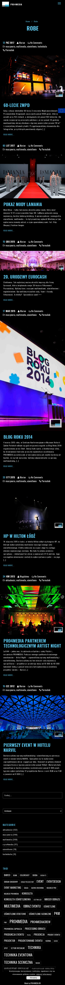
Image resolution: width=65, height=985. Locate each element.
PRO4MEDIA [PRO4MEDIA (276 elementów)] (19, 921)
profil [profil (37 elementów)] (29, 935)
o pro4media (8, 844)
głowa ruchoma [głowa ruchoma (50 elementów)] (37, 887)
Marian (22, 42)
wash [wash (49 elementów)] (38, 963)
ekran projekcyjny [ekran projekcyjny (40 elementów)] (27, 882)
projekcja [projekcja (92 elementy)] (39, 934)
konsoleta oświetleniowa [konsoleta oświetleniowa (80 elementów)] (17, 899)
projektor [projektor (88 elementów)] (9, 940)
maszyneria (10, 46)
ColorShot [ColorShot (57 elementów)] (25, 875)
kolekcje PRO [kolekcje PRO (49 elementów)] (51, 887)
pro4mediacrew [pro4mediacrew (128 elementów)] (40, 922)
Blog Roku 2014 (17, 437)
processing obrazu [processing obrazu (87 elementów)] (35, 928)
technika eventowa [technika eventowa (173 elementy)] (18, 954)
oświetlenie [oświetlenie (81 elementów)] (49, 906)
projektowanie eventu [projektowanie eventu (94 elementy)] (30, 941)
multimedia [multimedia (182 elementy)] (12, 905)
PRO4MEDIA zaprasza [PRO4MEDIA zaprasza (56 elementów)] (13, 928)
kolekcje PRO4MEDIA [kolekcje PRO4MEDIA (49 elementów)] (11, 893)
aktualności (10, 580)
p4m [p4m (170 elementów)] (57, 913)
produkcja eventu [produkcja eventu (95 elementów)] (14, 934)
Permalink (9, 50)
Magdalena (24, 576)
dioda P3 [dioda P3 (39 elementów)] (43, 875)
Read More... (8, 134)
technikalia (42, 46)
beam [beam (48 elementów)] (15, 875)
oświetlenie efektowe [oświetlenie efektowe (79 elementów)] (15, 914)
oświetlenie (32, 46)
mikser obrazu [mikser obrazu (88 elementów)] (52, 899)
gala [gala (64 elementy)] (26, 887)
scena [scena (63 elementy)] (48, 940)
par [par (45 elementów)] (5, 922)
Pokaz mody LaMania (22, 204)
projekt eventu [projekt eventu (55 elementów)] (54, 934)
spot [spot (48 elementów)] (6, 948)
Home (28, 21)
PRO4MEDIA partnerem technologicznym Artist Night (32, 643)
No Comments (36, 42)
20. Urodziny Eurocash (25, 277)
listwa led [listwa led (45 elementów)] (38, 899)
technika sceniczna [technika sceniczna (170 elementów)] (18, 962)
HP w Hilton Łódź (19, 536)
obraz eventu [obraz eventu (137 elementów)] (32, 906)
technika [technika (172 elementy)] (34, 947)
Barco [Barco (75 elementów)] (7, 875)
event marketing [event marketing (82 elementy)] (12, 887)
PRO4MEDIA (16, 4)
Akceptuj (33, 978)
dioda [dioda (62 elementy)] (35, 875)
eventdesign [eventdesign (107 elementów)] (54, 881)
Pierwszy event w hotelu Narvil (26, 747)
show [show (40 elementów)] (56, 941)
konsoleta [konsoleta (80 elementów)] (27, 893)
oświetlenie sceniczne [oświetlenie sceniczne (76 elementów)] (40, 914)
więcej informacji (44, 974)
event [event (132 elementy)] (40, 881)
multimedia (21, 46)
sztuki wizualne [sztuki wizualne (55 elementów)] (18, 948)
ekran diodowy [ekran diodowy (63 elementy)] (11, 881)
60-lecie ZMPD (16, 105)
